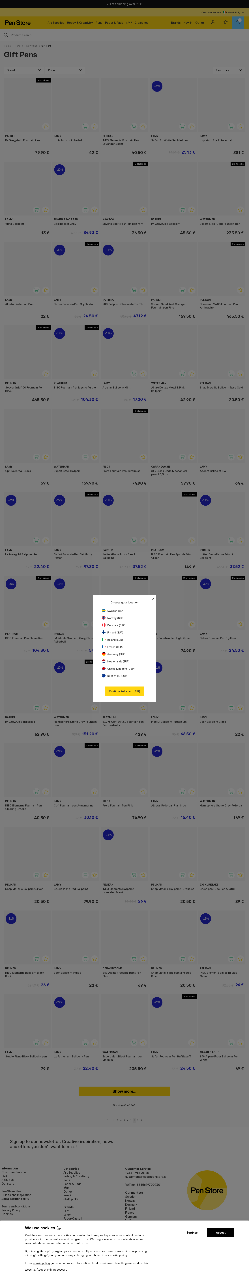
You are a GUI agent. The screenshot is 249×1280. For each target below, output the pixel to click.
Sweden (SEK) (113, 610)
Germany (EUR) (114, 654)
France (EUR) (112, 647)
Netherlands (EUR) (115, 661)
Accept (221, 1232)
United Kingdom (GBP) (118, 668)
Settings (192, 1232)
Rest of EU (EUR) (114, 675)
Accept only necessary (52, 1269)
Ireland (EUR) (112, 639)
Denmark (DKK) (114, 625)
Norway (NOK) (113, 618)
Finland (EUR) (112, 632)
